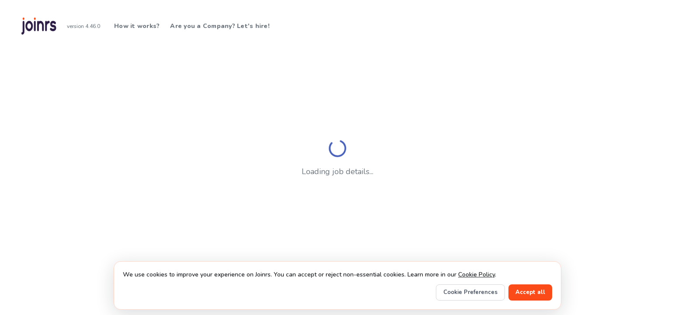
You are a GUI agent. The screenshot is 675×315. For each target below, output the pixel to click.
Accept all (530, 292)
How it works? (137, 26)
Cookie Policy (476, 274)
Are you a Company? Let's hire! (220, 26)
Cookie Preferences (470, 292)
